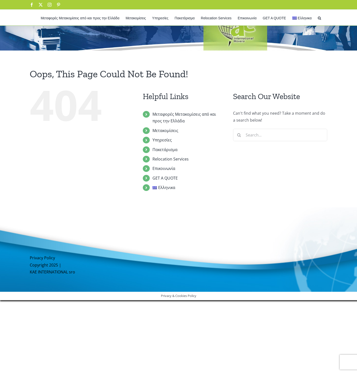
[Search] (239, 135)
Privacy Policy (42, 258)
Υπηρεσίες (162, 140)
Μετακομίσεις (165, 130)
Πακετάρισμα (165, 149)
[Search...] (280, 135)
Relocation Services (170, 159)
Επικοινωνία (163, 168)
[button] (319, 17)
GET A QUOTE (165, 178)
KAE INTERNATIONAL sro (52, 272)
